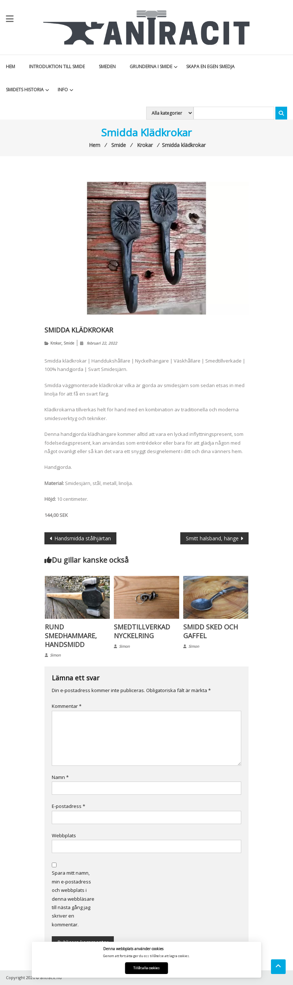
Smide (69, 343)
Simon (55, 655)
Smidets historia (25, 90)
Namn (60, 777)
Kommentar (67, 706)
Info (63, 90)
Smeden (107, 66)
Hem (10, 66)
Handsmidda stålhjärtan (82, 538)
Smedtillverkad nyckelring (142, 631)
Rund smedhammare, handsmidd (71, 635)
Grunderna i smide (151, 66)
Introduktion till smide (57, 66)
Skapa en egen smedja (210, 66)
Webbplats (64, 835)
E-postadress (68, 806)
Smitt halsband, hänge (212, 538)
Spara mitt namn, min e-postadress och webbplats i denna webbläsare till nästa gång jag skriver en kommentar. (73, 898)
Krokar (55, 343)
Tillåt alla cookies (146, 968)
